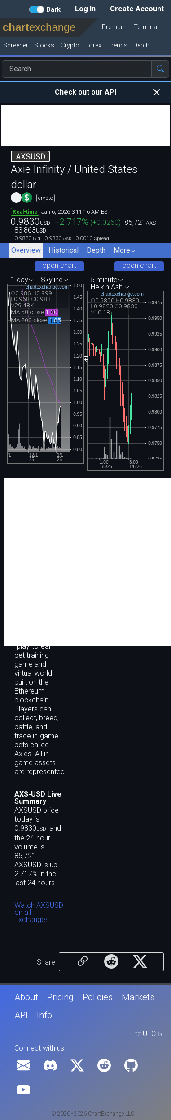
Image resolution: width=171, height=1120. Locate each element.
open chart (59, 265)
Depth (96, 250)
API (21, 1015)
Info (44, 1015)
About (26, 997)
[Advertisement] (85, 125)
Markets (138, 997)
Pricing (60, 997)
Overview (26, 250)
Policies (98, 997)
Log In (85, 8)
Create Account (137, 8)
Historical (63, 250)
